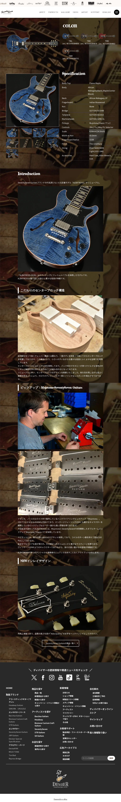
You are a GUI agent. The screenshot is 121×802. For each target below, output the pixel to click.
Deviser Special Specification (15, 740)
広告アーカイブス (68, 747)
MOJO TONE (14, 752)
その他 (65, 722)
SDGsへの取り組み (100, 703)
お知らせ (66, 692)
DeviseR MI (13, 748)
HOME (9, 687)
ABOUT (42, 12)
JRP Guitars (14, 735)
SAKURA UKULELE (17, 708)
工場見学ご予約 (99, 696)
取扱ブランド (12, 694)
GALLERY (65, 12)
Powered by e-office (60, 799)
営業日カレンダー (70, 738)
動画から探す (40, 699)
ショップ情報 (68, 696)
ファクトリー (68, 713)
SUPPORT (95, 12)
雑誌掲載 (66, 759)
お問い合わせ (68, 741)
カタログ (66, 755)
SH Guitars (39, 736)
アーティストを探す (41, 711)
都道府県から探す (42, 746)
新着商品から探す (42, 696)
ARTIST (84, 12)
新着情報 (64, 687)
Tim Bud (12, 755)
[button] (52, 101)
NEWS (75, 12)
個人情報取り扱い (98, 732)
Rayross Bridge (15, 758)
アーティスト (68, 709)
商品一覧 (38, 693)
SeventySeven (41, 729)
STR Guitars (14, 725)
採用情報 (96, 699)
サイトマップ (96, 719)
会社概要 (96, 693)
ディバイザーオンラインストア (101, 710)
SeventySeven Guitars (18, 732)
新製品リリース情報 (71, 699)
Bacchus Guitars (15, 715)
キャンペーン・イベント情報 (74, 706)
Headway (39, 719)
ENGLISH (107, 12)
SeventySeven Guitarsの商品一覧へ (60, 643)
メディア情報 (68, 702)
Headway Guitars (16, 705)
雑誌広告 (66, 752)
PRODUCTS (53, 12)
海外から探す (40, 749)
